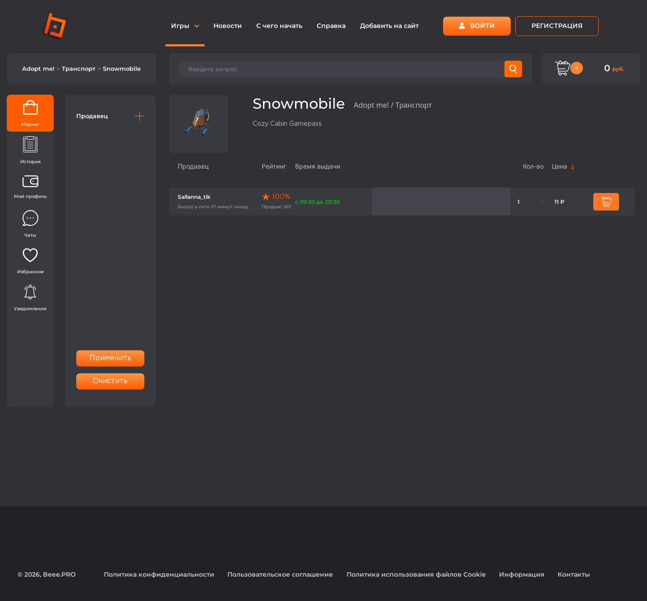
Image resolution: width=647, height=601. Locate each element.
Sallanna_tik (194, 196)
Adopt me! (39, 68)
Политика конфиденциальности (159, 574)
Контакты (574, 574)
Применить (110, 358)
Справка (331, 26)
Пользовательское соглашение (280, 574)
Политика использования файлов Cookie (416, 574)
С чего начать (279, 26)
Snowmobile (122, 68)
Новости (227, 26)
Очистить (110, 381)
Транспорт (79, 68)
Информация (522, 574)
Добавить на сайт (389, 26)
